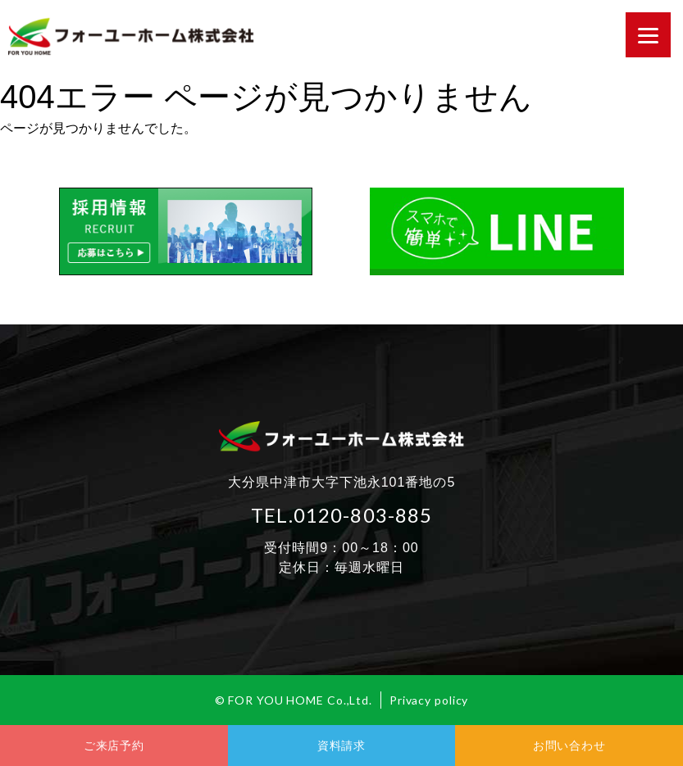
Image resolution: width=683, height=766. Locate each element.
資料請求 (341, 745)
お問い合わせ (569, 745)
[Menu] (648, 34)
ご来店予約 (114, 745)
